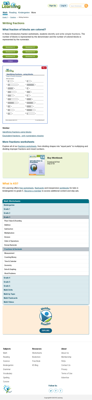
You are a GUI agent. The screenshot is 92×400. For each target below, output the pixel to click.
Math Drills (8, 290)
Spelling (6, 377)
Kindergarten (9, 205)
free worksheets (26, 188)
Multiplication (9, 233)
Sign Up (52, 5)
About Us (65, 353)
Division (7, 237)
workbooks (64, 188)
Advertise (65, 377)
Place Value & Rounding (13, 221)
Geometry (8, 265)
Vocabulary (7, 373)
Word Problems (10, 273)
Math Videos (9, 302)
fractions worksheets (27, 146)
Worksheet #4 (30, 52)
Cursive (6, 381)
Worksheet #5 (10, 56)
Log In (63, 5)
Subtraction (8, 229)
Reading (6, 357)
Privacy (64, 369)
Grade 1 (7, 209)
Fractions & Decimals (13, 249)
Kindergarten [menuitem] (24, 12)
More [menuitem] (33, 12)
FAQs (63, 361)
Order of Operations (11, 241)
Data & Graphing (10, 269)
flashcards (39, 188)
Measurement (9, 253)
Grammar (7, 369)
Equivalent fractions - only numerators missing (23, 136)
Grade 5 (7, 282)
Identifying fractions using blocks (17, 132)
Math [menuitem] (5, 12)
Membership (66, 357)
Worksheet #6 (30, 56)
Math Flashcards (10, 298)
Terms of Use (66, 373)
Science (6, 361)
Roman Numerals (10, 245)
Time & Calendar (10, 261)
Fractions (13, 17)
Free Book (36, 361)
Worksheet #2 (30, 47)
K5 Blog (35, 365)
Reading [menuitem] (13, 12)
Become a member (32, 191)
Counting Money (10, 257)
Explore (46, 331)
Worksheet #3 (10, 52)
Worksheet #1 (10, 47)
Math (5, 353)
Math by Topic (9, 294)
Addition (7, 225)
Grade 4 (7, 278)
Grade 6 (7, 286)
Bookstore (36, 357)
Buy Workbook (54, 158)
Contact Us (65, 365)
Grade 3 (7, 217)
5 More (10, 61)
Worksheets (37, 353)
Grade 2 (7, 213)
